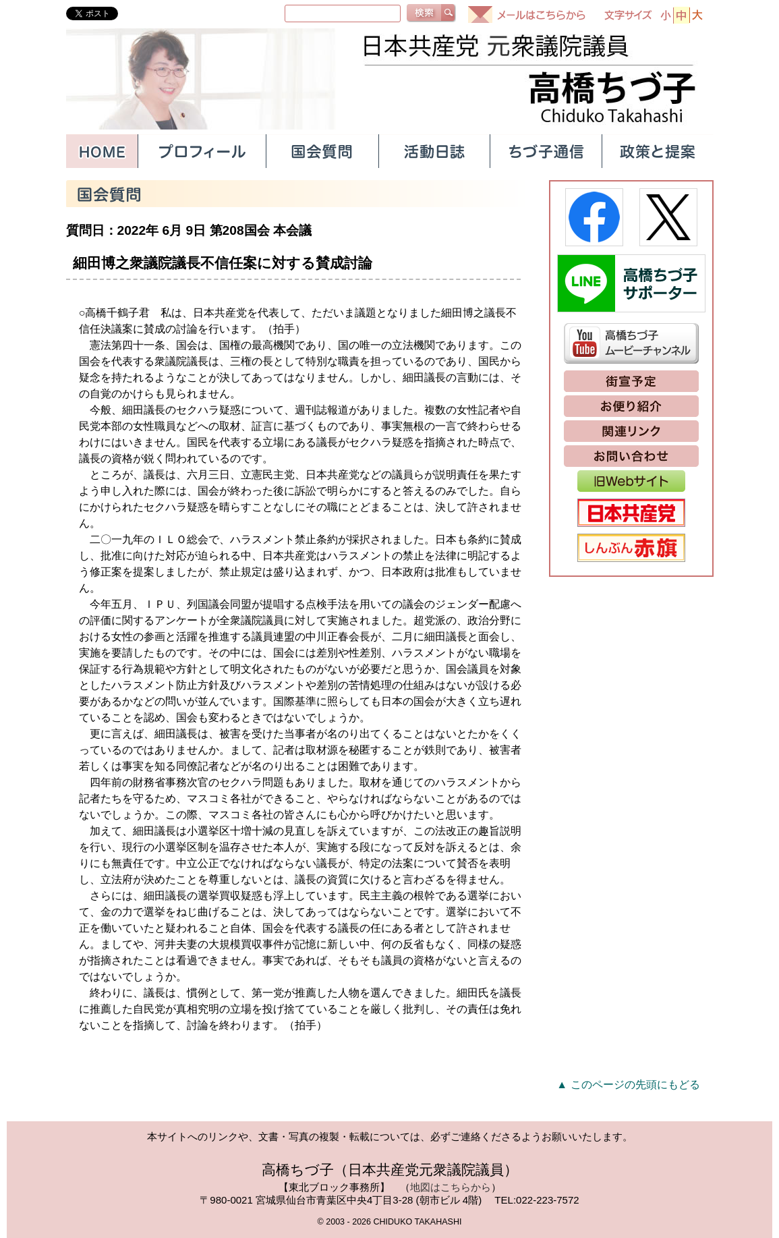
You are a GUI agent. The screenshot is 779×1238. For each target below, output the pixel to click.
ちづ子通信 (546, 151)
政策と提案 (658, 151)
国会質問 (322, 151)
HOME (102, 151)
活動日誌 (434, 151)
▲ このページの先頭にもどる (627, 1084)
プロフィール (202, 151)
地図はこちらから (450, 1187)
